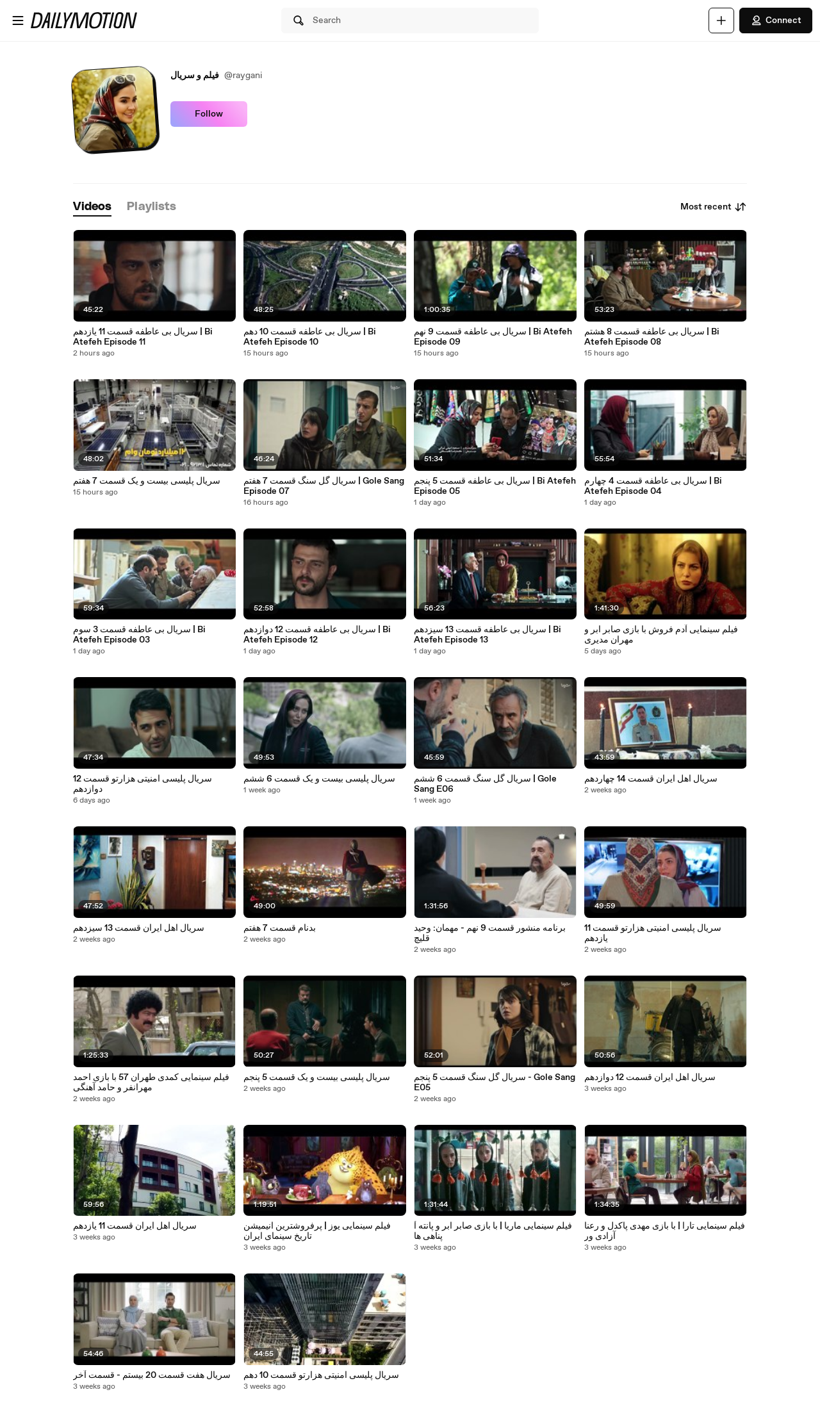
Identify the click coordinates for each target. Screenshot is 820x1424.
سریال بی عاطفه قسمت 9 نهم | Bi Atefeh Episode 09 (493, 337)
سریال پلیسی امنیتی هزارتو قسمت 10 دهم (321, 1375)
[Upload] (721, 20)
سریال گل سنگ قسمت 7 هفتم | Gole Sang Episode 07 (323, 486)
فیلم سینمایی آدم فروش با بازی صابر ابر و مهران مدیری (661, 635)
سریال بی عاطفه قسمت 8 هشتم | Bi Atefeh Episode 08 (651, 337)
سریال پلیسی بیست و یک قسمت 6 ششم (319, 779)
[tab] (92, 207)
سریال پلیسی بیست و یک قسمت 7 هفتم (146, 481)
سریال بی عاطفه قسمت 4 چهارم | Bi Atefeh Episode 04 (653, 486)
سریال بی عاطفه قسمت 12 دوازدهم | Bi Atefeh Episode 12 (317, 635)
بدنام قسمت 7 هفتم (279, 928)
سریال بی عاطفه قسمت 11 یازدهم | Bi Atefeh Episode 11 (143, 337)
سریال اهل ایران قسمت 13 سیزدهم (138, 928)
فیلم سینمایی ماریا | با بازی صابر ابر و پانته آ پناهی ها (493, 1231)
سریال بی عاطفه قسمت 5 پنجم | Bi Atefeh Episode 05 (495, 486)
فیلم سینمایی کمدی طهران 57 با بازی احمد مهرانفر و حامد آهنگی (151, 1082)
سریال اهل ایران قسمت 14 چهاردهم (651, 779)
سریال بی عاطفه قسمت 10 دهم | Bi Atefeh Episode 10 (309, 337)
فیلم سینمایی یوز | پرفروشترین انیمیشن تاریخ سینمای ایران (317, 1231)
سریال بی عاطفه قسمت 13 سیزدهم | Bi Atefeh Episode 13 (487, 635)
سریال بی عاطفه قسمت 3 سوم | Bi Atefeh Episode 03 (139, 635)
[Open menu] (18, 20)
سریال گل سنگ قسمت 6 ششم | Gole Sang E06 (485, 784)
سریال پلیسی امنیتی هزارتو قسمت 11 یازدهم (652, 933)
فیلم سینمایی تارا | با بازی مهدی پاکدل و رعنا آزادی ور (664, 1231)
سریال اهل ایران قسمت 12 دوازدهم (650, 1077)
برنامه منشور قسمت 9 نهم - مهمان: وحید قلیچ (490, 933)
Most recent (713, 207)
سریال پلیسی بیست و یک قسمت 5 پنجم (316, 1077)
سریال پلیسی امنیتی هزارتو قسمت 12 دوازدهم (142, 784)
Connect (775, 20)
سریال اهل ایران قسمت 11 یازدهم (135, 1226)
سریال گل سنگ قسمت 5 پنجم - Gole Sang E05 (494, 1082)
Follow (209, 114)
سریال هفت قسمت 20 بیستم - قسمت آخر (152, 1375)
